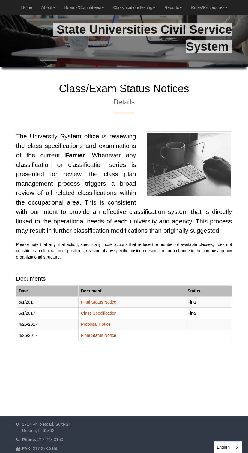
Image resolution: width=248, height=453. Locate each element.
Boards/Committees (84, 7)
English (223, 447)
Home (26, 7)
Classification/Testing (134, 7)
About (48, 7)
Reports (173, 7)
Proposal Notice (96, 324)
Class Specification (98, 313)
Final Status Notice (98, 302)
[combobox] (228, 447)
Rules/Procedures (209, 7)
